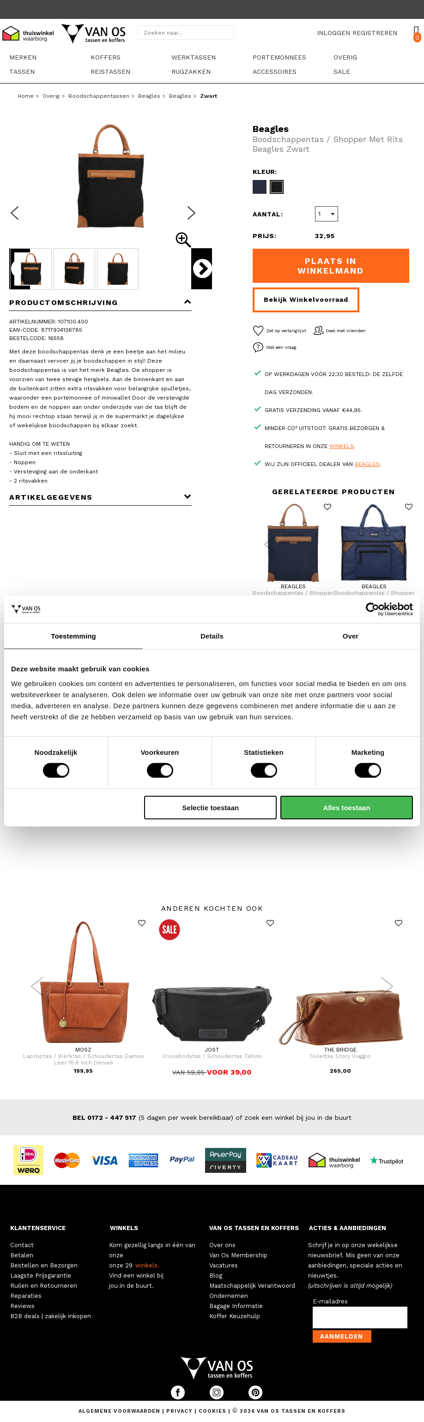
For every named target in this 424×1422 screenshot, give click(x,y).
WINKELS (124, 1228)
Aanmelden (341, 1336)
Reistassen (110, 71)
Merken (22, 57)
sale (341, 71)
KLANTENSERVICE (38, 1228)
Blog (215, 1275)
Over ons (222, 1245)
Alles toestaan (346, 807)
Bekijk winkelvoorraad (306, 299)
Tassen (22, 71)
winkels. (147, 1265)
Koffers (106, 57)
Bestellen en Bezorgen (44, 1265)
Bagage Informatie (236, 1306)
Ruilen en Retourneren (43, 1285)
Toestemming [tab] (73, 636)
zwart (208, 96)
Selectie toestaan (210, 807)
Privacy (180, 1411)
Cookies (212, 1411)
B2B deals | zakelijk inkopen (50, 1316)
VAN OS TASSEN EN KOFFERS (254, 1228)
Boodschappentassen (98, 96)
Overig (345, 57)
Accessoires (275, 71)
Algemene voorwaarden (120, 1411)
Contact (22, 1245)
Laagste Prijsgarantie (40, 1275)
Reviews (22, 1306)
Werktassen (193, 57)
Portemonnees (279, 57)
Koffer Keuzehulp (234, 1316)
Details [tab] (212, 636)
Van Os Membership (238, 1255)
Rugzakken (191, 71)
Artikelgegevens (100, 497)
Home (26, 96)
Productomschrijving (100, 302)
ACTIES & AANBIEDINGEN (347, 1228)
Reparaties (26, 1295)
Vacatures (223, 1265)
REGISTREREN (374, 32)
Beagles (149, 96)
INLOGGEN (333, 32)
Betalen (21, 1255)
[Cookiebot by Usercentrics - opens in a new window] (372, 609)
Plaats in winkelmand (330, 265)
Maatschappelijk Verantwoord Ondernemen (252, 1290)
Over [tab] (351, 636)
